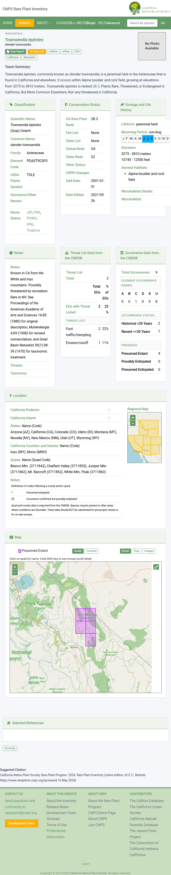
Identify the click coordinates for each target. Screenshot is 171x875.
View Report (15, 51)
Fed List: (72, 133)
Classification (22, 105)
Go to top (10, 748)
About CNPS (97, 819)
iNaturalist (29, 57)
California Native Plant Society (88, 873)
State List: (73, 141)
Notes (16, 253)
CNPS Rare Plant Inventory (25, 9)
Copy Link (37, 51)
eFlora (65, 51)
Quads (78, 550)
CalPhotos (13, 57)
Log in (85, 863)
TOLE (31, 175)
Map (16, 537)
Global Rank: (75, 149)
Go (163, 23)
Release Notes (58, 807)
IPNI (30, 224)
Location (18, 396)
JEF (29, 212)
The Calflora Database (147, 801)
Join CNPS (96, 825)
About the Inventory (61, 801)
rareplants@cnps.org (21, 813)
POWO (32, 218)
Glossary (53, 819)
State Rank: (74, 157)
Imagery (149, 550)
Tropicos (33, 230)
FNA (36, 212)
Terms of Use (57, 825)
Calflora (53, 51)
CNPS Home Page (102, 813)
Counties (91, 550)
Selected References (25, 723)
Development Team (22, 823)
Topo (137, 550)
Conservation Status (82, 105)
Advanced (113, 23)
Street (125, 550)
